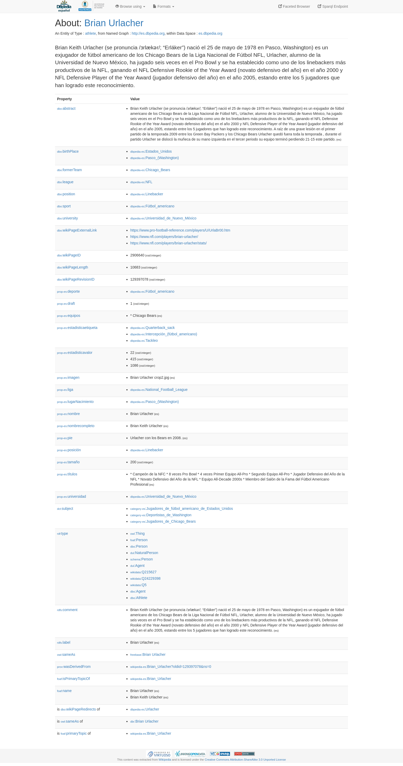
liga (65, 389)
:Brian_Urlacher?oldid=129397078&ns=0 (170, 667)
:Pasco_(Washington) (154, 158)
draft (66, 303)
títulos (67, 474)
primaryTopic (74, 733)
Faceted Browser (294, 6)
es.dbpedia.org (211, 33)
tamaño (68, 462)
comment (67, 610)
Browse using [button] (130, 6)
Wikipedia (165, 759)
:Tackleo (144, 340)
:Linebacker (146, 194)
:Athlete (138, 598)
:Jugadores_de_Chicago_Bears (163, 521)
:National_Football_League (159, 389)
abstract (66, 108)
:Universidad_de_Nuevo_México (163, 218)
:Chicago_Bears (150, 170)
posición (69, 450)
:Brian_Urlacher (150, 679)
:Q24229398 (145, 578)
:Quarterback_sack (152, 328)
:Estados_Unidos (151, 151)
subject (65, 508)
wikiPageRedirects (78, 709)
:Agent (137, 566)
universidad (71, 496)
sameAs (66, 654)
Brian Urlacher (113, 23)
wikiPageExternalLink (77, 230)
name (64, 691)
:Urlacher (144, 709)
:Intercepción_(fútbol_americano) (163, 334)
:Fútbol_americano (152, 206)
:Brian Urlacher (148, 654)
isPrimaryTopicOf (73, 679)
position (66, 194)
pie (64, 438)
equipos (68, 315)
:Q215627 (143, 572)
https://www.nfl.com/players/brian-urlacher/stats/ (168, 243)
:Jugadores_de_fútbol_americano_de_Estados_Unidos (181, 508)
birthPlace (68, 151)
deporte (68, 291)
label (63, 642)
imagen (68, 377)
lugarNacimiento (75, 402)
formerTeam (69, 170)
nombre (68, 414)
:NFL (141, 182)
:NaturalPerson (144, 553)
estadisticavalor (75, 352)
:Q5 (138, 585)
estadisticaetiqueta (77, 328)
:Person (139, 540)
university (67, 218)
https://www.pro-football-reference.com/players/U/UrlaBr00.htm (180, 230)
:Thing (137, 533)
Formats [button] (163, 6)
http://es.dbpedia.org (148, 33)
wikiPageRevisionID (76, 279)
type (62, 533)
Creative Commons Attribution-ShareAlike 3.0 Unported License (245, 759)
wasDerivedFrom (74, 667)
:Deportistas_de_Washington (160, 515)
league (65, 182)
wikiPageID (69, 255)
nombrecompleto (75, 426)
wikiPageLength (72, 267)
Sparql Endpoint (333, 6)
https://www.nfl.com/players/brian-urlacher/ (164, 237)
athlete (90, 33)
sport (64, 206)
